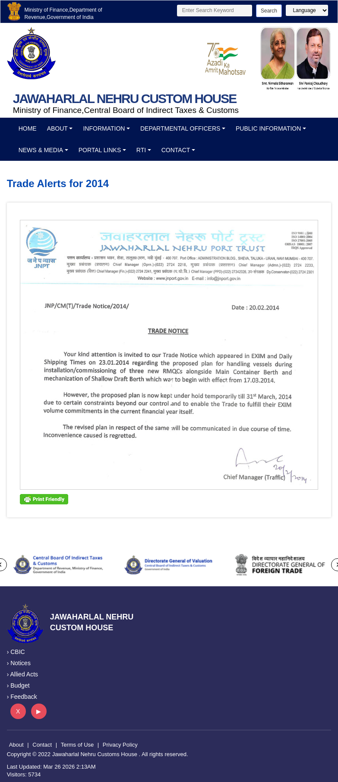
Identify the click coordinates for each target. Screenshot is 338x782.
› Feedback (22, 696)
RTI (141, 150)
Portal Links (100, 150)
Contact (175, 150)
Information (104, 128)
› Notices (19, 663)
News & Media (41, 150)
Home (28, 128)
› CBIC (16, 651)
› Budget (18, 685)
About (57, 128)
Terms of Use (77, 744)
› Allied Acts (22, 674)
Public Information (268, 128)
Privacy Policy (120, 744)
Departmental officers (180, 128)
